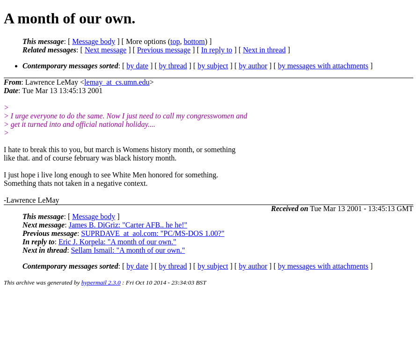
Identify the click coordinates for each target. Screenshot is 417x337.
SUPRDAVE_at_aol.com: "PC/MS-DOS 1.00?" (152, 233)
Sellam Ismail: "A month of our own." (128, 250)
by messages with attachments (323, 66)
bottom (194, 41)
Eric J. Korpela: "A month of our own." (117, 242)
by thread (173, 66)
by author (253, 66)
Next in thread (264, 50)
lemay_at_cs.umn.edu (117, 82)
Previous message (163, 50)
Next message (105, 50)
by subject (213, 66)
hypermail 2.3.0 (101, 282)
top (175, 41)
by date (137, 66)
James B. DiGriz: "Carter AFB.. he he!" (128, 225)
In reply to (217, 50)
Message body (93, 41)
